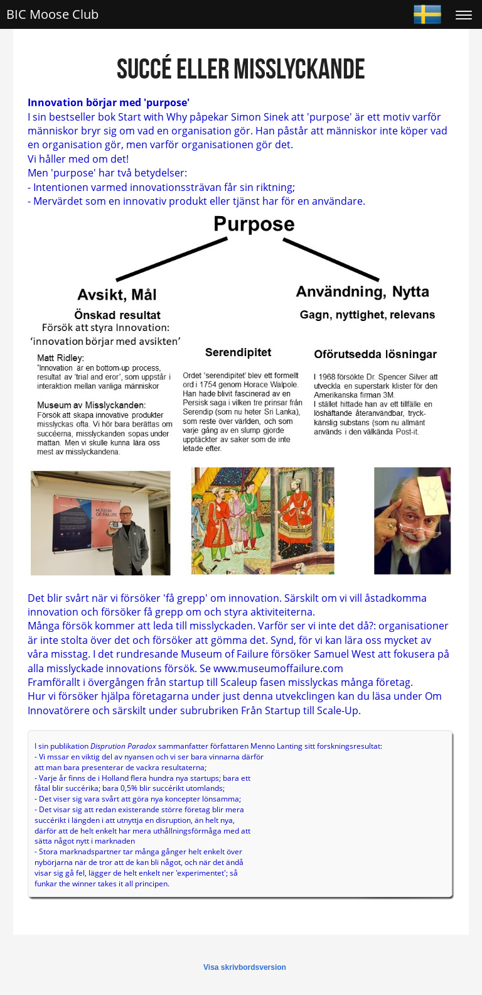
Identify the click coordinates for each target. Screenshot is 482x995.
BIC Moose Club (52, 14)
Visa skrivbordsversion (244, 967)
